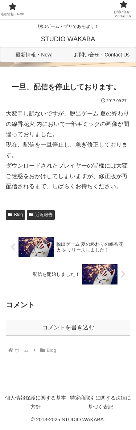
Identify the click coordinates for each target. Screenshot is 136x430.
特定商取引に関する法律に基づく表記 (100, 402)
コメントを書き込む (68, 327)
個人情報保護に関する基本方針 (35, 402)
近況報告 (41, 214)
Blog (15, 214)
